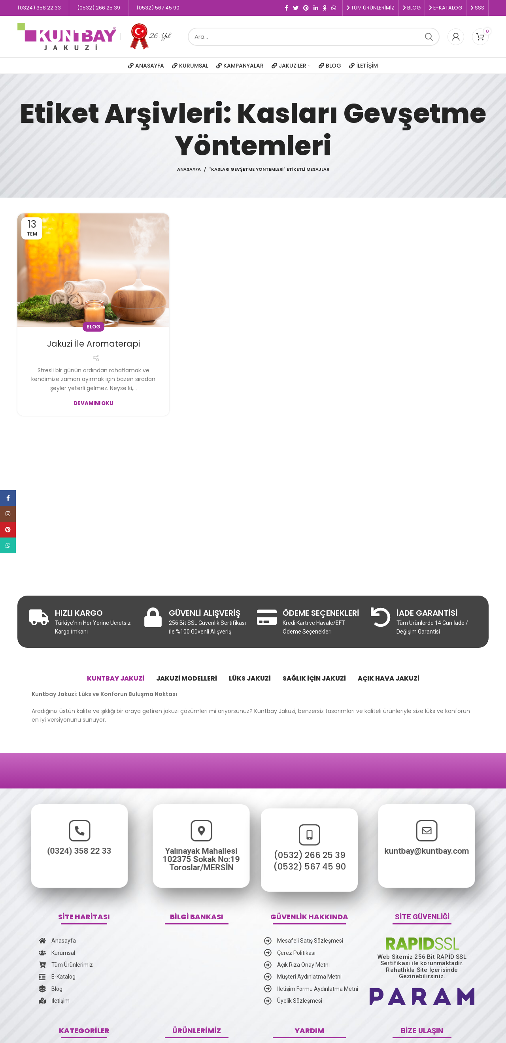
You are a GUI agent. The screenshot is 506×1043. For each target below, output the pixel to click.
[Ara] (314, 37)
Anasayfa (189, 169)
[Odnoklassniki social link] (325, 8)
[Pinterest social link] (306, 8)
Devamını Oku (93, 403)
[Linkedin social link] (316, 8)
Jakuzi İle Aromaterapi (93, 343)
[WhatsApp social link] (333, 8)
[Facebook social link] (286, 8)
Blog (93, 326)
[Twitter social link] (296, 8)
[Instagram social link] (8, 514)
